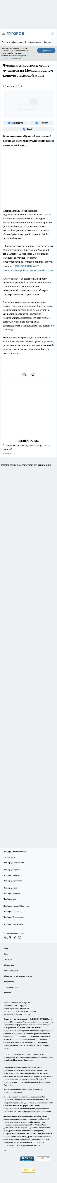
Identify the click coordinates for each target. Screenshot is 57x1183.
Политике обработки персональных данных (15, 56)
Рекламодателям (10, 987)
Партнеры (7, 992)
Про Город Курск (10, 888)
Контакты (7, 959)
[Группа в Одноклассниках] (10, 938)
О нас (5, 954)
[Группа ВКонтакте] (15, 123)
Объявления (8, 965)
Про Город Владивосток (13, 917)
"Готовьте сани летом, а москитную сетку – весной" (28, 449)
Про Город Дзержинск (12, 911)
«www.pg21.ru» (24, 1003)
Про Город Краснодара (13, 924)
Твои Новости (9, 857)
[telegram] (34, 374)
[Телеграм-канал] (41, 123)
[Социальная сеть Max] (28, 129)
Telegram (7, 948)
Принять (46, 50)
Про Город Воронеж (12, 870)
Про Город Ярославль (12, 881)
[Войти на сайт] (52, 34)
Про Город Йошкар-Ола (13, 863)
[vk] (24, 374)
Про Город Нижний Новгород (16, 906)
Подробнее (8, 1085)
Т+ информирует (33, 42)
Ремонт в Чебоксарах (12, 42)
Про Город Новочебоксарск (15, 851)
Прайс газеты (9, 981)
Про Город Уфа (9, 899)
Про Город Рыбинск (11, 893)
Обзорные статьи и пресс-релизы (17, 976)
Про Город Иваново (11, 875)
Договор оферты (10, 970)
